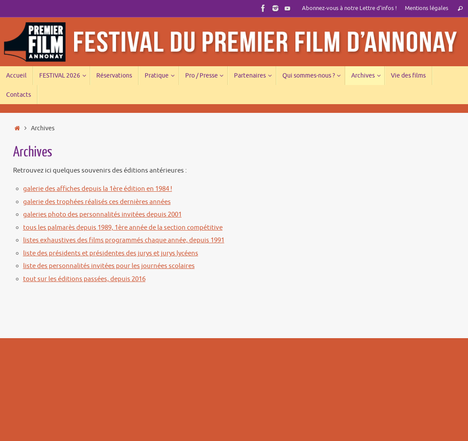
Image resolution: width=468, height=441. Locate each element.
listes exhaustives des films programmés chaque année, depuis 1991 (123, 240)
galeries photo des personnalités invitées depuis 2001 (102, 214)
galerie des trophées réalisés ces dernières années (97, 202)
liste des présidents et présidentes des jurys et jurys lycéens (110, 253)
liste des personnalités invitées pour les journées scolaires (109, 266)
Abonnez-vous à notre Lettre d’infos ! (349, 8)
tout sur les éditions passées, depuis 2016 (84, 279)
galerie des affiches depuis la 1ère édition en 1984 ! (97, 189)
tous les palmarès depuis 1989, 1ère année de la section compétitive (123, 228)
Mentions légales (426, 8)
